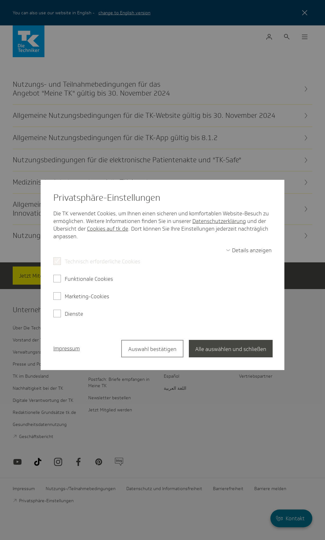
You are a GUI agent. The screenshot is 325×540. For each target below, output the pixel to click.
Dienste (74, 313)
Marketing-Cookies (87, 296)
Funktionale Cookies (89, 278)
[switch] (249, 250)
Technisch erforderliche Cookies (102, 261)
